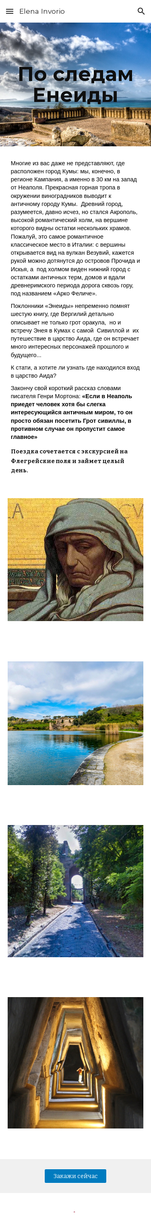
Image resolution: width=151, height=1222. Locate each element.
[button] (9, 11)
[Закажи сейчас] (75, 1175)
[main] (76, 84)
